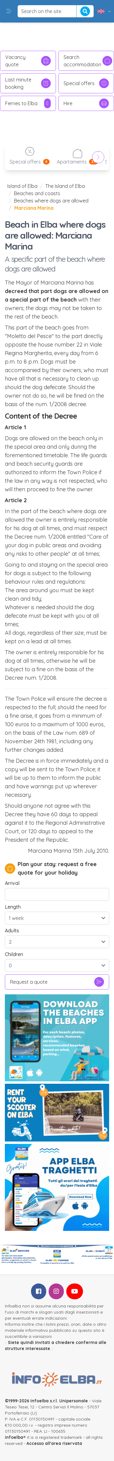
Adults (12, 930)
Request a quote (57, 982)
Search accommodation (88, 60)
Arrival (12, 883)
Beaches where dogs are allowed (51, 201)
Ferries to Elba (28, 103)
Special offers (86, 83)
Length (13, 907)
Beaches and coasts (37, 193)
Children (14, 954)
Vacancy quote (28, 60)
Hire (86, 103)
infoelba (14, 1437)
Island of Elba (22, 186)
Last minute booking (28, 83)
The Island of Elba (65, 186)
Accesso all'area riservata (54, 1443)
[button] (9, 11)
